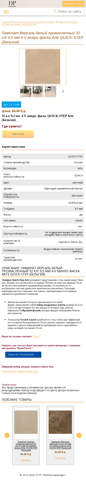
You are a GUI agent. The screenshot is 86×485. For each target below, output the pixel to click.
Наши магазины (73, 3)
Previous (7, 435)
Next (79, 435)
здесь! (37, 336)
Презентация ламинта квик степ (20, 371)
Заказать (18, 134)
